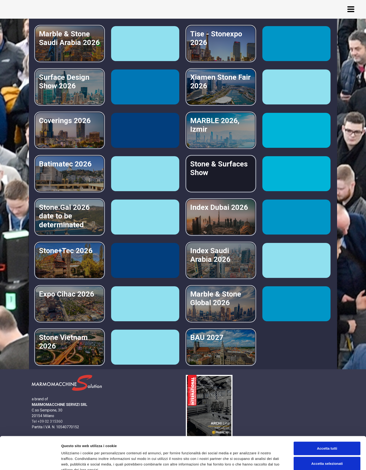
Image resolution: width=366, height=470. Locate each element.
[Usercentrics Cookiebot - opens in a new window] (30, 460)
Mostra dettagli (245, 461)
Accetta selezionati (327, 440)
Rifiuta (327, 455)
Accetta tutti (327, 424)
